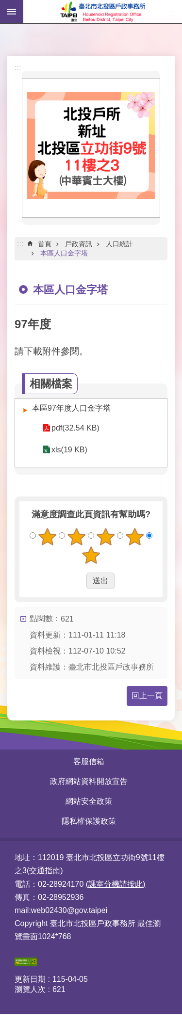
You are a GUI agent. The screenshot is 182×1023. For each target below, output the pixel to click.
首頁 (44, 244)
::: (18, 68)
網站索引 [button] (11, 11)
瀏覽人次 (30, 989)
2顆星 (76, 536)
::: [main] (20, 244)
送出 (77, 581)
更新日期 (30, 979)
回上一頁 (147, 695)
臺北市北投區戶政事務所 (102, 11)
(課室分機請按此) (116, 884)
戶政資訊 (78, 244)
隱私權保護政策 (89, 821)
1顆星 (47, 536)
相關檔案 (51, 384)
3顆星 (105, 536)
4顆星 (134, 536)
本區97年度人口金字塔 (71, 408)
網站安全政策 (89, 801)
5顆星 (91, 555)
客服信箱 (88, 761)
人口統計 (119, 244)
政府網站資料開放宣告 (89, 781)
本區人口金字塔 (64, 253)
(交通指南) (45, 870)
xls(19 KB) (69, 450)
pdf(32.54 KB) (75, 428)
